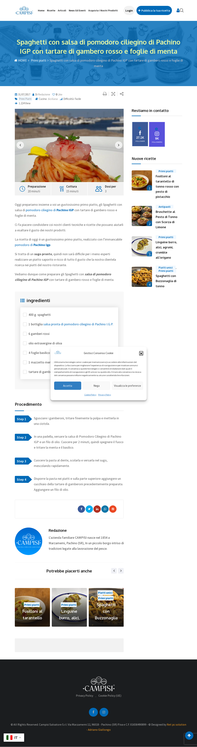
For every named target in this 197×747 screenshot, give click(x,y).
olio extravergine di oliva (45, 343)
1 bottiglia (71, 324)
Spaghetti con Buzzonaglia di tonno (166, 281)
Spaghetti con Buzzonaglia (106, 611)
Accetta (67, 385)
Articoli (62, 10)
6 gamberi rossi (39, 334)
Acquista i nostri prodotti (103, 10)
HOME (20, 60)
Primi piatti (38, 60)
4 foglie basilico (39, 353)
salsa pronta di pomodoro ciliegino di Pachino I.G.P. (78, 324)
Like (57, 94)
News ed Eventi (77, 10)
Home (41, 10)
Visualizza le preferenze (127, 385)
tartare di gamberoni (43, 372)
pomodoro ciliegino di (50, 210)
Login (129, 10)
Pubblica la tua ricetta (154, 10)
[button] (141, 353)
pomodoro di (32, 245)
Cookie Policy (90, 394)
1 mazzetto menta (41, 362)
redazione (44, 94)
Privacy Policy (104, 394)
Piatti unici (105, 592)
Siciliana (53, 99)
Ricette (51, 10)
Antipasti (164, 206)
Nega (96, 385)
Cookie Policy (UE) (109, 695)
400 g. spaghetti (40, 315)
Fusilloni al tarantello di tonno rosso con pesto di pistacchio (167, 186)
